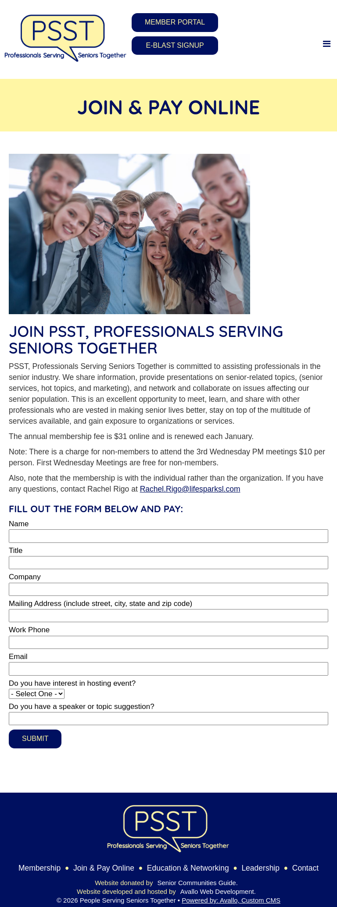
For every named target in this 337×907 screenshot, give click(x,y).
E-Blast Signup (175, 45)
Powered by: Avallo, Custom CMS (231, 900)
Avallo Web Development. (218, 891)
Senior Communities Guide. (197, 882)
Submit (35, 738)
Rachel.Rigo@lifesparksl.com (190, 489)
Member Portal (175, 22)
